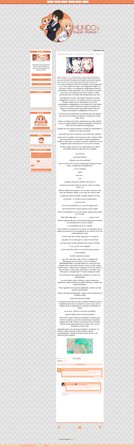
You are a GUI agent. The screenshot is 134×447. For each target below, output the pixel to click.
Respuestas (66, 380)
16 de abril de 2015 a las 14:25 (93, 385)
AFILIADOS (85, 1)
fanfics (65, 361)
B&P (78, 1)
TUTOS (71, 1)
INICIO (50, 1)
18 (32, 165)
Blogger (73, 439)
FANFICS (57, 1)
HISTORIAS (64, 1)
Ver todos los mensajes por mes (41, 169)
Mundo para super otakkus (27, 445)
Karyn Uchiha (71, 384)
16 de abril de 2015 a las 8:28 (94, 371)
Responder (97, 378)
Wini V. (64, 370)
